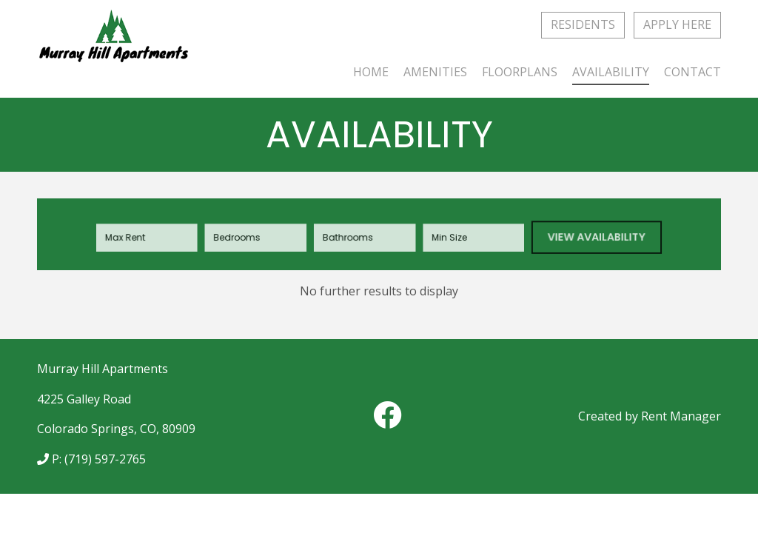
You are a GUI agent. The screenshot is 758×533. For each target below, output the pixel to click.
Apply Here (677, 24)
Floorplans (519, 72)
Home (371, 72)
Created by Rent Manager (649, 416)
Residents (583, 24)
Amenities (435, 72)
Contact (692, 72)
